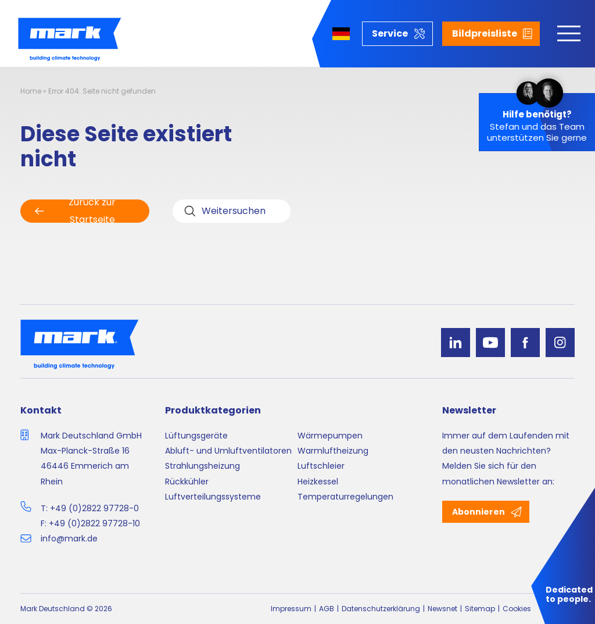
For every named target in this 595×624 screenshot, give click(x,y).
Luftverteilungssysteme (213, 496)
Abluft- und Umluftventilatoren (228, 451)
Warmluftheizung (333, 451)
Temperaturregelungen (345, 496)
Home (30, 91)
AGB (326, 609)
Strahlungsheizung (202, 466)
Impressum (291, 609)
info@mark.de (69, 538)
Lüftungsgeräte (196, 435)
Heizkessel (318, 481)
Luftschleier (321, 466)
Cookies (517, 609)
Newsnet (442, 609)
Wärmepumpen (330, 435)
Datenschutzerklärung (381, 609)
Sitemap (480, 609)
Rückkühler (187, 481)
